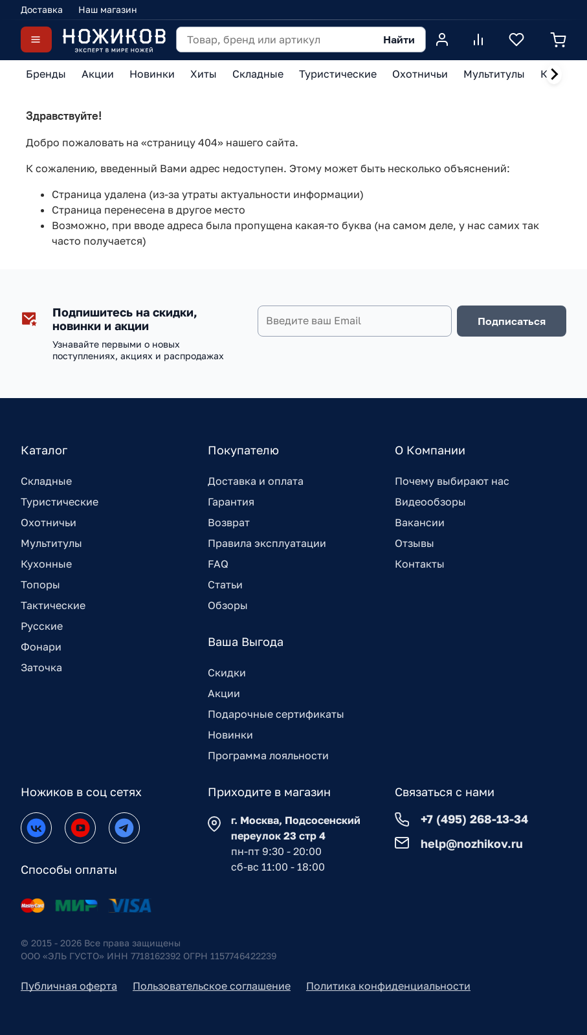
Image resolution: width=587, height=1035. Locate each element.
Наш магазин (107, 9)
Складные (46, 480)
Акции (224, 693)
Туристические (59, 501)
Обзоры (228, 605)
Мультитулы (51, 543)
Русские (42, 625)
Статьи (225, 584)
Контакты (420, 563)
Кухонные (46, 563)
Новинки (230, 734)
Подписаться (512, 321)
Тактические (53, 605)
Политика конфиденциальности (388, 985)
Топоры (40, 584)
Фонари (41, 646)
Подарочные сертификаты (276, 713)
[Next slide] (554, 74)
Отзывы (414, 543)
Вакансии (420, 522)
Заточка (41, 667)
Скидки (227, 672)
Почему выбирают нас (452, 480)
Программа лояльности (268, 755)
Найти (399, 39)
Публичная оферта (69, 985)
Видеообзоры (430, 501)
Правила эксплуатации (267, 543)
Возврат (229, 522)
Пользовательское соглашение (212, 985)
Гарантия (231, 501)
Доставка (42, 9)
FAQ (218, 563)
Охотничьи (48, 522)
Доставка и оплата (256, 480)
